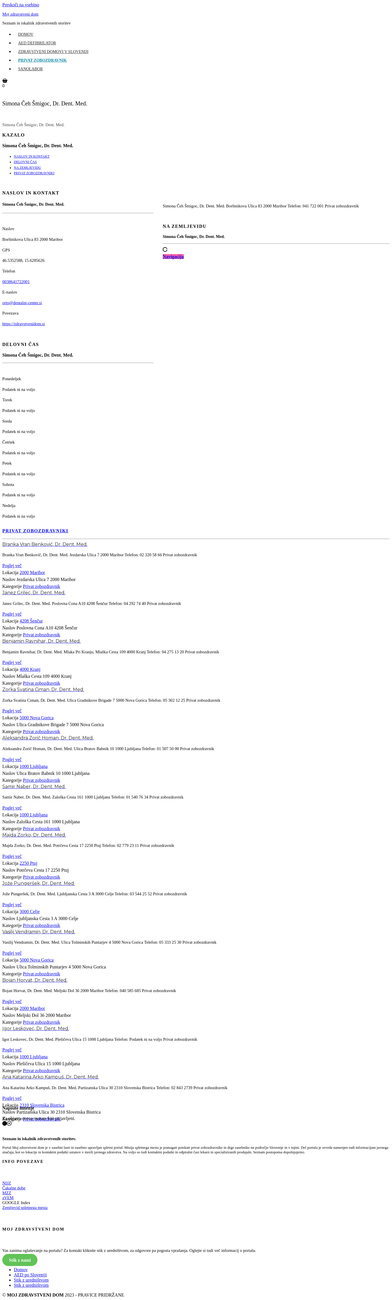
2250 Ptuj (28, 863)
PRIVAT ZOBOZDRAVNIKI (34, 173)
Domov (25, 34)
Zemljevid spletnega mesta (25, 1207)
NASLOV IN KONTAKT (32, 156)
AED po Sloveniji (30, 1274)
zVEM (8, 1197)
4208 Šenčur (31, 620)
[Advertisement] (276, 328)
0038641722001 (16, 281)
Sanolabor (30, 69)
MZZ (6, 1193)
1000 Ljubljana (34, 766)
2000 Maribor (32, 572)
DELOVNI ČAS (25, 162)
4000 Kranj (30, 669)
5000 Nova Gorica (37, 717)
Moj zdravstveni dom (20, 14)
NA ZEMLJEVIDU (27, 168)
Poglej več (12, 565)
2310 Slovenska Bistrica (42, 1105)
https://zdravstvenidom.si (23, 323)
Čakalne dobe (13, 1188)
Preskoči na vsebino (20, 4)
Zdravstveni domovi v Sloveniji (53, 52)
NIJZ (6, 1183)
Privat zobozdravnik (42, 60)
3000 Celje (30, 911)
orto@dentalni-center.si (22, 302)
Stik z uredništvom (31, 1280)
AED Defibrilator (37, 43)
